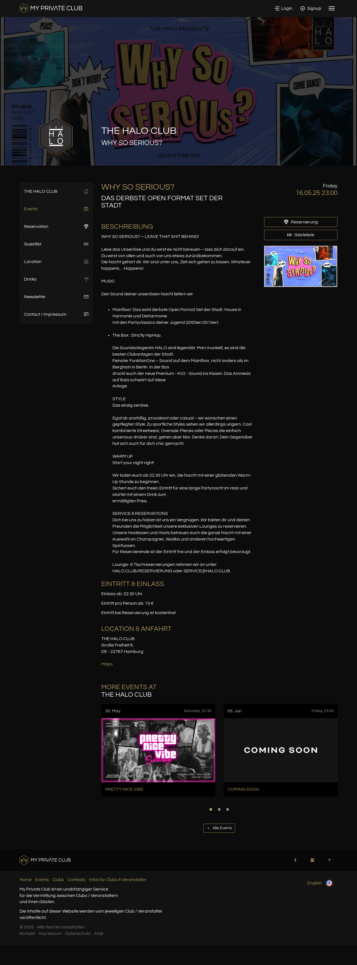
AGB (98, 933)
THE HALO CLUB (56, 191)
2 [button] (219, 809)
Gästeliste (300, 235)
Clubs (58, 879)
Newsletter (56, 297)
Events (56, 209)
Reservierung (301, 222)
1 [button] (211, 809)
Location (56, 262)
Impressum (49, 933)
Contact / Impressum (56, 314)
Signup (310, 8)
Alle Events (219, 828)
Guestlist (56, 244)
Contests (76, 879)
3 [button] (227, 809)
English (320, 883)
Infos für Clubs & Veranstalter (117, 879)
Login (283, 8)
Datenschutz (77, 933)
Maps (107, 664)
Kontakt (27, 933)
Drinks (56, 279)
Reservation (56, 226)
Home (26, 879)
